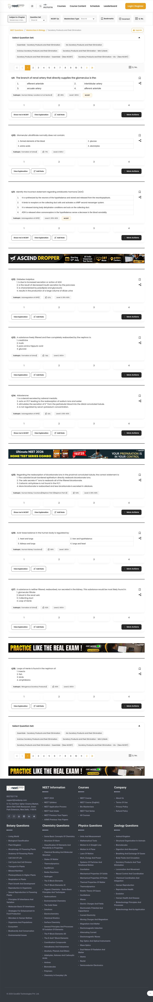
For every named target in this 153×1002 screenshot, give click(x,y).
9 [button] (70, 67)
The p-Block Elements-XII (55, 934)
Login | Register (135, 6)
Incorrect (124, 18)
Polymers (48, 971)
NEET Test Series (87, 811)
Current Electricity (87, 915)
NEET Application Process (55, 807)
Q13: (13, 337)
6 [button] (54, 67)
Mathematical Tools (88, 841)
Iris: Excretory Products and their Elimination (84, 45)
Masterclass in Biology (35, 30)
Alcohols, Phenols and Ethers (56, 951)
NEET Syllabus (50, 802)
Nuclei (82, 961)
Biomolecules (50, 967)
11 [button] (81, 67)
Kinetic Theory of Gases (90, 891)
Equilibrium (49, 868)
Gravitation (84, 869)
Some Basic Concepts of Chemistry (59, 836)
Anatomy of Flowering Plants (20, 853)
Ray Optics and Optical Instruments (95, 941)
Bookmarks (107, 18)
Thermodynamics (51, 864)
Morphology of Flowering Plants (22, 849)
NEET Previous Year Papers (56, 815)
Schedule (95, 6)
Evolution (120, 894)
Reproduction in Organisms (20, 888)
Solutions (48, 909)
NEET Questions (16, 30)
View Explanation (41, 114)
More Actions (131, 114)
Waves (83, 899)
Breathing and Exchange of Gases (130, 853)
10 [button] (76, 67)
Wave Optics (85, 945)
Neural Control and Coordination (130, 874)
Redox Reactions (51, 872)
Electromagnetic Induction (91, 928)
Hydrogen (48, 876)
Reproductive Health (124, 889)
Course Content (78, 6)
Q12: (13, 279)
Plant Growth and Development (21, 884)
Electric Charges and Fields (92, 904)
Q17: (13, 589)
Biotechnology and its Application (130, 909)
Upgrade (137, 30)
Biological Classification (18, 841)
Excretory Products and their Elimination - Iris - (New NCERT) (103, 57)
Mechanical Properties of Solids (94, 874)
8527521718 (12, 796)
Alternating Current (88, 932)
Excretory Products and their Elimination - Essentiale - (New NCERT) (45, 57)
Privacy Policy (122, 807)
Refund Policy (122, 811)
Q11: (13, 191)
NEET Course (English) (89, 802)
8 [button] (65, 67)
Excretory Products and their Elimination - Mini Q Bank (85, 51)
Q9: (13, 77)
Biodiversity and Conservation (21, 931)
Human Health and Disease (127, 898)
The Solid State (50, 905)
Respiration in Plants (17, 879)
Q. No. (133, 67)
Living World (13, 836)
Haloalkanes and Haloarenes (56, 947)
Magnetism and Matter (90, 924)
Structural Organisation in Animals (130, 841)
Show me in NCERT (21, 114)
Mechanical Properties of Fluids (93, 878)
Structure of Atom (52, 841)
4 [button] (43, 67)
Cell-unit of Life (15, 858)
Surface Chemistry (52, 922)
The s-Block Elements (53, 881)
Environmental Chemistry (55, 901)
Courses (61, 6)
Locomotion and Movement (128, 869)
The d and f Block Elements (56, 938)
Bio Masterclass (87, 807)
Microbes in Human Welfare (20, 918)
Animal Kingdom (123, 836)
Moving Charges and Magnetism (94, 919)
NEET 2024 (49, 798)
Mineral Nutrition (15, 871)
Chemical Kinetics (52, 918)
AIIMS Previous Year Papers (56, 819)
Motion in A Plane (87, 849)
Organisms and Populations (20, 922)
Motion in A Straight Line (90, 845)
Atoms (83, 957)
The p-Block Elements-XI (55, 885)
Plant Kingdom (14, 845)
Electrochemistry (51, 914)
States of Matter (51, 859)
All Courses (85, 815)
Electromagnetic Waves (90, 937)
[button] (87, 67)
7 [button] (59, 67)
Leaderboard (110, 6)
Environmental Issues (17, 935)
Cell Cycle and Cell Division (20, 862)
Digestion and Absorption (127, 849)
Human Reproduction (125, 885)
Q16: (13, 532)
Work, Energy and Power (90, 858)
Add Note (59, 114)
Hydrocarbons (50, 896)
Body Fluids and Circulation (127, 858)
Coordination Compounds (55, 942)
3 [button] (38, 67)
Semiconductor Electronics (91, 965)
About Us (120, 798)
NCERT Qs (55, 19)
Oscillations (85, 895)
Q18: (13, 668)
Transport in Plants (16, 866)
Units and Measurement (90, 836)
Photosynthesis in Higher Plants (22, 875)
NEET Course (85, 798)
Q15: (13, 474)
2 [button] (33, 67)
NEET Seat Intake (51, 811)
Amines (47, 962)
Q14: (13, 395)
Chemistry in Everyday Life (55, 975)
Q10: (13, 135)
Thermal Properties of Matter (92, 882)
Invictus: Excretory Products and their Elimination (37, 51)
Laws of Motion (86, 853)
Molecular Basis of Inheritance (21, 906)
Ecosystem (13, 927)
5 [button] (49, 67)
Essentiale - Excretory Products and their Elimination (38, 45)
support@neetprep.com (17, 800)
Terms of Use (122, 802)
